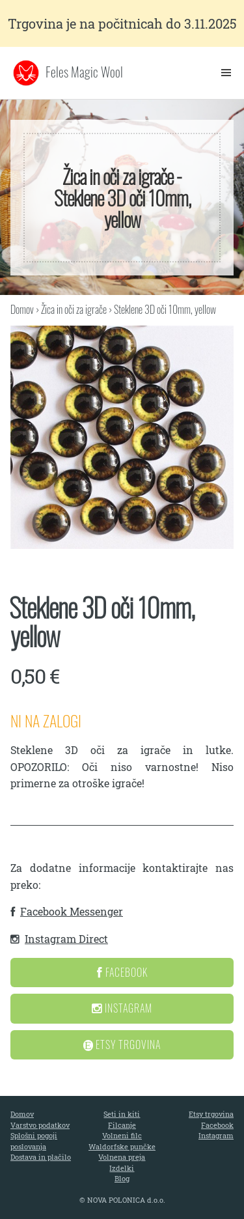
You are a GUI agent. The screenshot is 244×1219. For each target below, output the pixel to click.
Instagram (122, 1008)
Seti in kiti (121, 1114)
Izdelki (121, 1168)
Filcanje (122, 1125)
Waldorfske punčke (122, 1146)
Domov (22, 309)
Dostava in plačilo (40, 1157)
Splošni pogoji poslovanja (33, 1140)
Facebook (122, 972)
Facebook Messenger (71, 911)
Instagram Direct (66, 939)
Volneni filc (122, 1135)
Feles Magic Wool (84, 71)
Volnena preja (121, 1157)
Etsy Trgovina (122, 1044)
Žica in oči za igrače (74, 309)
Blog (122, 1178)
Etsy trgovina (211, 1114)
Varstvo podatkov (40, 1125)
